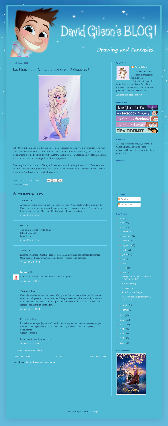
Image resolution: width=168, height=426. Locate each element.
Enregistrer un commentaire (29, 350)
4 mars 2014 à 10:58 (29, 215)
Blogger (96, 411)
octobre (126, 240)
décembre (127, 231)
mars (124, 272)
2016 (122, 218)
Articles (123, 199)
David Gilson (141, 67)
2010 (122, 329)
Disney (25, 185)
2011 (122, 324)
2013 (122, 315)
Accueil (59, 356)
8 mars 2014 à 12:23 (29, 240)
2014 (122, 227)
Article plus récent (22, 356)
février (125, 305)
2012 (122, 320)
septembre (127, 245)
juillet (125, 254)
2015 (122, 223)
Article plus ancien (97, 356)
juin (124, 259)
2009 (122, 333)
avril (124, 268)
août (124, 250)
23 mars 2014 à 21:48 (30, 309)
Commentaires (126, 204)
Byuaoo (23, 272)
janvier (125, 310)
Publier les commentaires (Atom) (41, 362)
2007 (122, 343)
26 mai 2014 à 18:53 (29, 343)
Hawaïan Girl (128, 288)
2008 (122, 338)
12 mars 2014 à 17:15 (30, 262)
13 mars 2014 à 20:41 (30, 281)
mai (124, 263)
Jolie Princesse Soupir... (132, 292)
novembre (127, 236)
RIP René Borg (129, 283)
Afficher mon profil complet (129, 95)
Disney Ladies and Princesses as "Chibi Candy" (136, 277)
